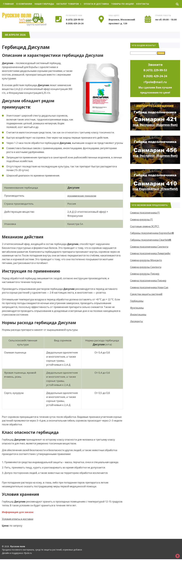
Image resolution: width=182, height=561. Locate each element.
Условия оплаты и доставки (18, 519)
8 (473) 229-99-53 (75, 19)
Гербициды (137, 300)
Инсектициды (138, 314)
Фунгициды (137, 307)
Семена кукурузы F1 (141, 219)
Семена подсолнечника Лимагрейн (150, 253)
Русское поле (24, 19)
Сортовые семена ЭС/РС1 (145, 226)
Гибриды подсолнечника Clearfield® (151, 239)
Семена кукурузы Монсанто (146, 260)
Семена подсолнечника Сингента (149, 246)
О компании (25, 4)
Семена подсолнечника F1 (145, 212)
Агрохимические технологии (85, 195)
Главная (8, 4)
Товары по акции (127, 4)
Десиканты (136, 321)
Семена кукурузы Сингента (146, 267)
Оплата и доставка (100, 4)
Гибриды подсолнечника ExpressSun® (152, 233)
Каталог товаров (71, 4)
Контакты (148, 4)
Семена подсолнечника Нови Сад (149, 287)
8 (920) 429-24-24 (75, 23)
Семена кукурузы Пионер (145, 273)
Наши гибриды (46, 4)
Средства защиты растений (146, 294)
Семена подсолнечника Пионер (148, 280)
